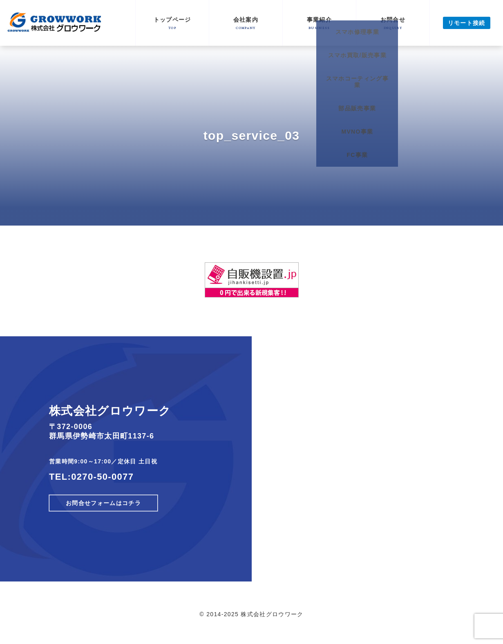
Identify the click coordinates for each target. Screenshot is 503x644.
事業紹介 (319, 23)
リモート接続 (466, 23)
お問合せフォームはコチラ (103, 503)
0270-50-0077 (102, 477)
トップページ (172, 23)
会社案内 (245, 23)
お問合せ (392, 23)
